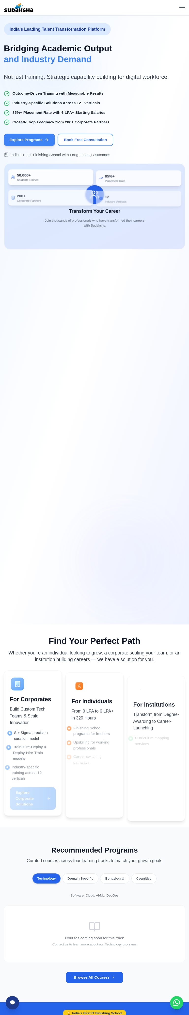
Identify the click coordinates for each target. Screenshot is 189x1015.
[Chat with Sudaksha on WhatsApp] (176, 1002)
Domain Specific (80, 878)
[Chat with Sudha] (12, 1002)
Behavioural (115, 878)
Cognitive (144, 878)
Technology (46, 878)
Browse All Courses (94, 977)
